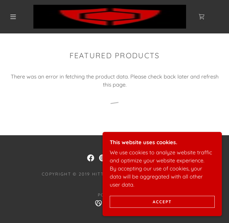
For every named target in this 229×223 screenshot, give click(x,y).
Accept (162, 201)
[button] (13, 17)
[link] (109, 17)
